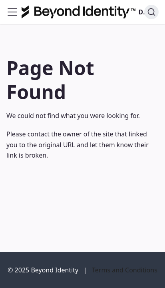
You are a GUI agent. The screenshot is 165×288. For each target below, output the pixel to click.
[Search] (151, 12)
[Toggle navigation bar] (12, 12)
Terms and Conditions (124, 270)
